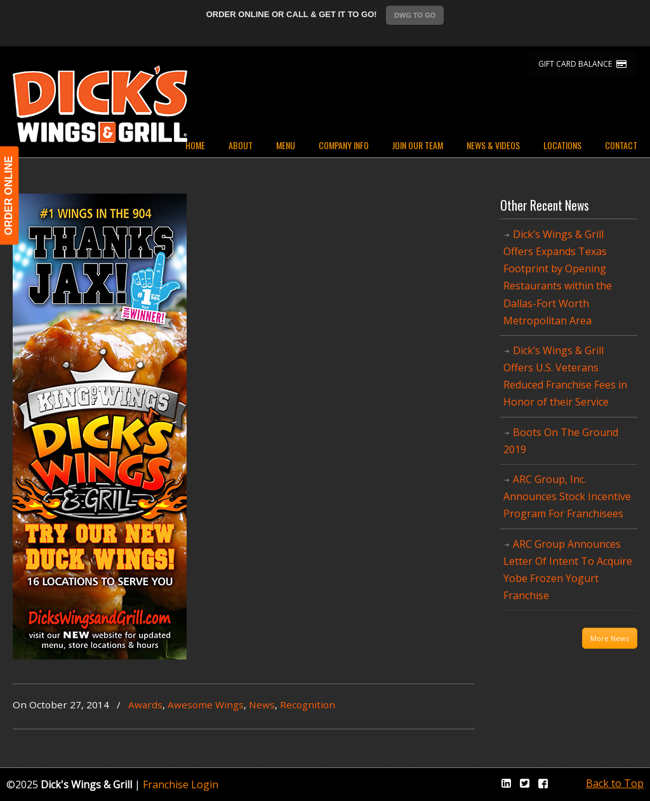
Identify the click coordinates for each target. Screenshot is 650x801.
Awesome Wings (206, 704)
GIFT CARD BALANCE (582, 63)
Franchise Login (180, 784)
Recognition (307, 704)
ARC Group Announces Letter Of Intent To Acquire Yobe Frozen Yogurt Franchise (567, 570)
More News (609, 638)
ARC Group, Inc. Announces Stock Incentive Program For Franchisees (567, 496)
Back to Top (615, 783)
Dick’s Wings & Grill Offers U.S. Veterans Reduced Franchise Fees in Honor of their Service (565, 376)
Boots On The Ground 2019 (560, 440)
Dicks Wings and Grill (100, 104)
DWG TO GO (414, 15)
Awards (145, 704)
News (262, 704)
